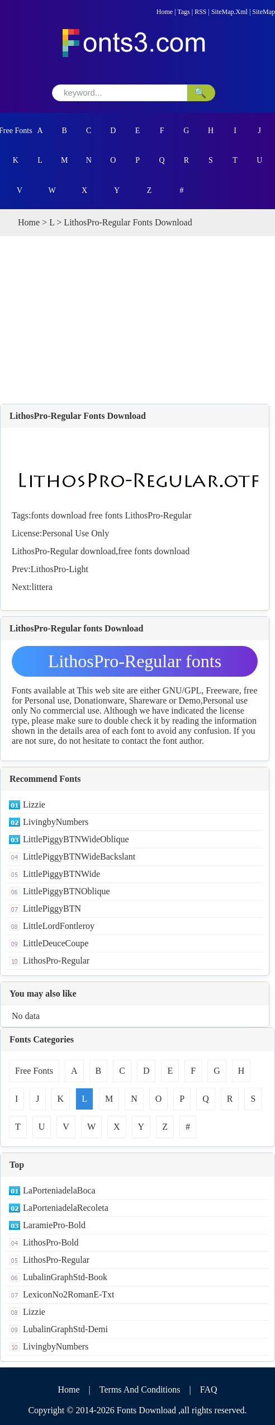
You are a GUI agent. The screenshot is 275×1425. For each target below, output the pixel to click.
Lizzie (34, 804)
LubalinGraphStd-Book (65, 1277)
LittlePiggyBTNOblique (66, 891)
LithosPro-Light (59, 569)
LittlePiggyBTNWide (61, 874)
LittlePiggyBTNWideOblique (76, 839)
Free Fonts (15, 130)
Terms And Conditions (140, 1389)
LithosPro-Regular (158, 515)
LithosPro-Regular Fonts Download (78, 416)
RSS (200, 12)
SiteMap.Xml (229, 12)
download (68, 515)
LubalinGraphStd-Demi (65, 1329)
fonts (40, 515)
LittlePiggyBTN (52, 908)
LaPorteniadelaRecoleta (65, 1207)
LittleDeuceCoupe (55, 943)
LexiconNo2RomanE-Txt (69, 1294)
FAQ (208, 1389)
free (96, 515)
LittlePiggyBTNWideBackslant (79, 856)
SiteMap (263, 12)
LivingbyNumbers (55, 822)
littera (42, 587)
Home (165, 12)
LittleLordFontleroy (58, 926)
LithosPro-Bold (51, 1242)
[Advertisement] (137, 320)
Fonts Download (146, 1410)
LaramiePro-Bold (54, 1225)
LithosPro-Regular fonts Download (134, 664)
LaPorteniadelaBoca (59, 1190)
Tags (183, 12)
